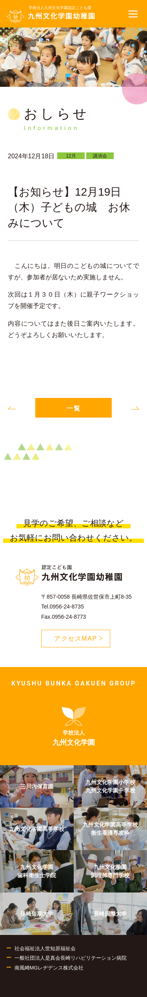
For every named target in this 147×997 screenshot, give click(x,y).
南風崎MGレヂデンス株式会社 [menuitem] (49, 968)
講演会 (100, 156)
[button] (133, 13)
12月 (71, 156)
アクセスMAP (82, 640)
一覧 (74, 408)
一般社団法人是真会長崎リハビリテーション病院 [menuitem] (71, 958)
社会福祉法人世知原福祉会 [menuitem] (45, 948)
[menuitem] (73, 727)
